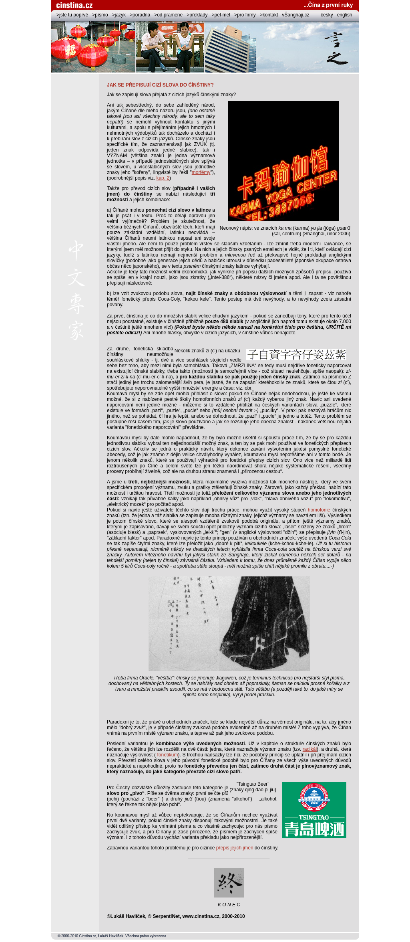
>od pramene (168, 15)
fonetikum (167, 755)
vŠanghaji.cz (295, 15)
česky (327, 15)
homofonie (319, 510)
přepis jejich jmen (234, 848)
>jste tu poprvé (72, 15)
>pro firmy (245, 15)
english (344, 15)
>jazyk (119, 15)
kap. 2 (162, 178)
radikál (310, 749)
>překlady (197, 15)
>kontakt (269, 15)
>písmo (100, 15)
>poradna (140, 15)
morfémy (201, 172)
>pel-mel (221, 15)
